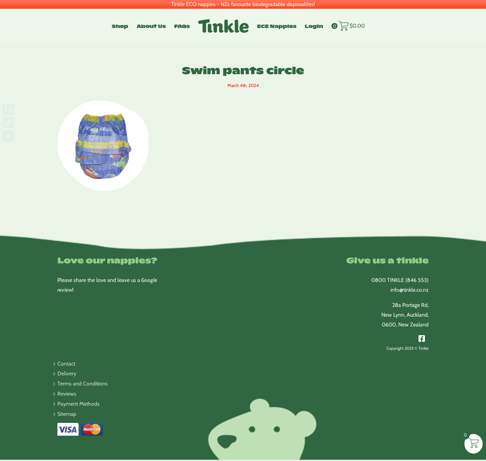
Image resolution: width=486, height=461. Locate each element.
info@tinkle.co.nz (409, 290)
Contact (66, 364)
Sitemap (66, 414)
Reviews (66, 394)
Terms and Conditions (82, 383)
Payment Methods (78, 404)
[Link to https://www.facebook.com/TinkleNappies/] (421, 338)
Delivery (66, 373)
